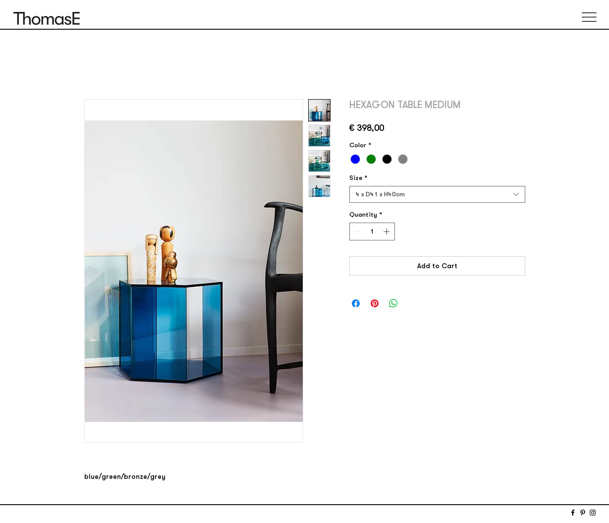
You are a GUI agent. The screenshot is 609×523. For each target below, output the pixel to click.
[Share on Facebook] (356, 303)
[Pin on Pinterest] (375, 303)
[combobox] (437, 194)
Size (358, 178)
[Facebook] (573, 513)
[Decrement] (357, 231)
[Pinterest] (583, 513)
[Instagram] (593, 513)
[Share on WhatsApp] (393, 303)
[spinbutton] (372, 231)
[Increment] (387, 231)
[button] (589, 17)
